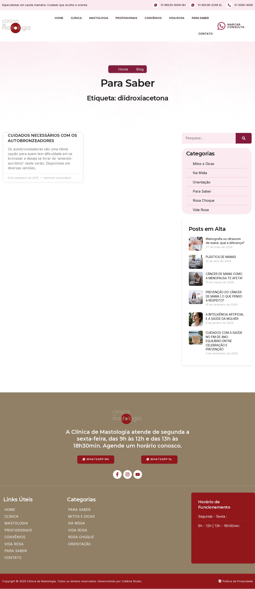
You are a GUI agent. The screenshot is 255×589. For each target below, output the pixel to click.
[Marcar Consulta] (221, 25)
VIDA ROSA (176, 18)
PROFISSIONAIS (126, 18)
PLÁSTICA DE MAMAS (221, 257)
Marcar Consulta (235, 26)
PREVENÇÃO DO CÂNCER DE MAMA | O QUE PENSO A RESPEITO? (224, 296)
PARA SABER (200, 18)
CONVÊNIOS (153, 18)
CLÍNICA (76, 18)
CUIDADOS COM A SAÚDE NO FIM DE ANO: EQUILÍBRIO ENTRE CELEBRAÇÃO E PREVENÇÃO (224, 341)
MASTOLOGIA (98, 18)
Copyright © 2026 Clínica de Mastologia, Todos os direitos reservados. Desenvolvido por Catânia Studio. (72, 581)
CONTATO (205, 33)
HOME (59, 18)
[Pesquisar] (244, 138)
